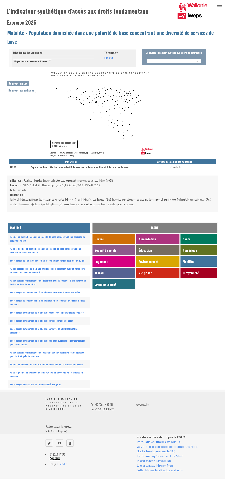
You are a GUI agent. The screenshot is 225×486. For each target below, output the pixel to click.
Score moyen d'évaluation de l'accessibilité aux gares (35, 384)
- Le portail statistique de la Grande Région (154, 465)
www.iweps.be (142, 404)
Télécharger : (111, 52)
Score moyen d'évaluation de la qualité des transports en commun (41, 320)
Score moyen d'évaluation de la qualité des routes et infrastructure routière (47, 312)
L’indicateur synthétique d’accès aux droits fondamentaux (77, 11)
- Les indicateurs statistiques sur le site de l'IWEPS (158, 442)
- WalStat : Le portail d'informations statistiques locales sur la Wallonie (167, 446)
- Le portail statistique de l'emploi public (153, 461)
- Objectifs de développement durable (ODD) (155, 451)
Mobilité (15, 32)
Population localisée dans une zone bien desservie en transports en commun (46, 364)
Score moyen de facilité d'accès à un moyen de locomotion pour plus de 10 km (47, 260)
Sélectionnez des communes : (28, 52)
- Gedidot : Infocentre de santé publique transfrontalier (159, 470)
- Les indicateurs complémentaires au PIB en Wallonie (159, 456)
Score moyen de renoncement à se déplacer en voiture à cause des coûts (45, 292)
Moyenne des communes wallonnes (32, 61)
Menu (219, 7)
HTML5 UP (62, 464)
